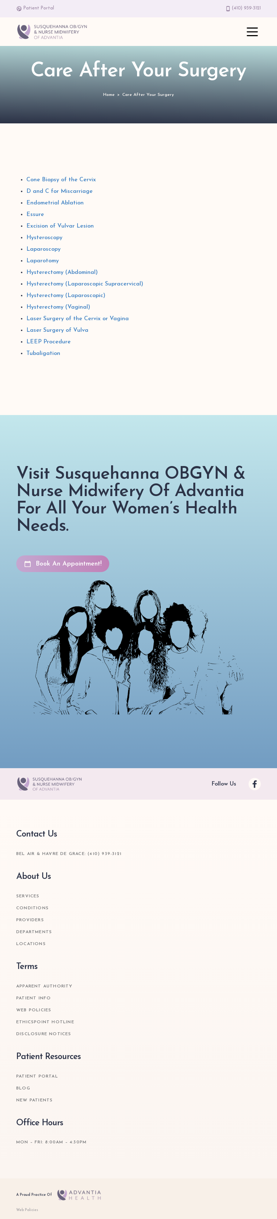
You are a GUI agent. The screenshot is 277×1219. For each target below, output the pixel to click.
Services (28, 896)
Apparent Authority (44, 986)
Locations (31, 944)
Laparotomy (42, 261)
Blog (23, 1088)
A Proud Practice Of (60, 1195)
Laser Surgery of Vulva (57, 330)
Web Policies (33, 1010)
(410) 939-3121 (243, 9)
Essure (35, 214)
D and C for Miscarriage (59, 191)
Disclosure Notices (43, 1034)
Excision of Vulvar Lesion (60, 226)
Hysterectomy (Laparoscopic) (65, 296)
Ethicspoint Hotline (45, 1022)
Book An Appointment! (63, 564)
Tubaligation (43, 353)
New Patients (34, 1100)
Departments (34, 932)
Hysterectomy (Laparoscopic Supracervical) (84, 284)
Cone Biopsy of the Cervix (61, 180)
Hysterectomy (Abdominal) (62, 272)
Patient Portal (35, 9)
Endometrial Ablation (55, 203)
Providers (30, 920)
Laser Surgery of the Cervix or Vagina (77, 319)
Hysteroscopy (44, 238)
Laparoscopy (43, 249)
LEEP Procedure (48, 342)
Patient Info (33, 998)
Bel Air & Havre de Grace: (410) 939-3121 (69, 854)
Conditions (32, 908)
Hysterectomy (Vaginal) (58, 307)
